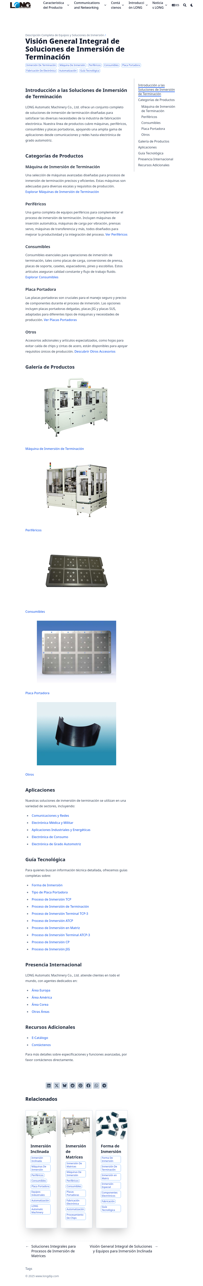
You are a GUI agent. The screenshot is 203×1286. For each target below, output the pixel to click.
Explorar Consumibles (41, 277)
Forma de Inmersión (47, 885)
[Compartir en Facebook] (88, 1085)
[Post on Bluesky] (64, 1085)
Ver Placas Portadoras (60, 320)
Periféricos (149, 117)
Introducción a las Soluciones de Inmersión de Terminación (156, 89)
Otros (145, 134)
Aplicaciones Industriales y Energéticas (61, 830)
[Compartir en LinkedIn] (49, 1085)
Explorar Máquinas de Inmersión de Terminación (62, 192)
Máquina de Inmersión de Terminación (158, 108)
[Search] (184, 5)
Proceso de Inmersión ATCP (52, 921)
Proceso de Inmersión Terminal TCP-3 (60, 913)
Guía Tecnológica (150, 153)
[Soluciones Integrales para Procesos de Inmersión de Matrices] (76, 1169)
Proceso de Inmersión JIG (51, 949)
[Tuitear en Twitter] (57, 1085)
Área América (42, 997)
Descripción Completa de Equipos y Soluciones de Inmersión (64, 35)
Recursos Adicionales (153, 165)
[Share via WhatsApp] (96, 1085)
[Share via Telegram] (104, 1085)
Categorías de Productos (156, 100)
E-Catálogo (40, 1038)
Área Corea (40, 1004)
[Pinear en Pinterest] (80, 1085)
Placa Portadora (153, 129)
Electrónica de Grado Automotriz (56, 844)
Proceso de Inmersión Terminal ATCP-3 (61, 935)
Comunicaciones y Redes (50, 815)
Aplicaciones (147, 147)
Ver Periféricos (116, 234)
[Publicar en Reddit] (72, 1085)
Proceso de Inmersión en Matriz (56, 928)
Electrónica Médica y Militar (52, 823)
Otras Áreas (40, 1011)
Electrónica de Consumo (50, 837)
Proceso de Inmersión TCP (51, 899)
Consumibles (151, 123)
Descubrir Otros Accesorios (94, 351)
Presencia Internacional (155, 159)
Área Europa (41, 990)
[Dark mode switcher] (191, 5)
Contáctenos (41, 1045)
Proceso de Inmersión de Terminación (60, 906)
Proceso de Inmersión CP (51, 942)
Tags (28, 1268)
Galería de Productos (153, 141)
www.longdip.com (47, 1276)
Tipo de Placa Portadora (50, 892)
